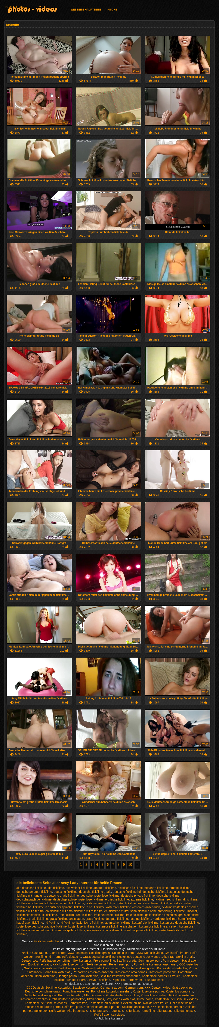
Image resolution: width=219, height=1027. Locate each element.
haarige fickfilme (140, 918)
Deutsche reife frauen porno (42, 1007)
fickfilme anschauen (29, 903)
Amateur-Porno (77, 980)
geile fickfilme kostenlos (161, 915)
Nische (112, 9)
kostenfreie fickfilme (145, 922)
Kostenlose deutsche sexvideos (46, 1003)
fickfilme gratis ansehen (176, 903)
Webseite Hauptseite (86, 9)
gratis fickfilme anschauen (67, 918)
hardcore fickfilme (164, 918)
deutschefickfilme (167, 895)
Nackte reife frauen (156, 1003)
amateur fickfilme (104, 888)
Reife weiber (57, 1010)
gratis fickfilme (38, 918)
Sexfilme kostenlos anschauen (120, 976)
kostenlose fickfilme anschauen (117, 926)
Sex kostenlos (82, 960)
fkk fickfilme (49, 915)
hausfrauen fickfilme (29, 922)
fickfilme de (76, 903)
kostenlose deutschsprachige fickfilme (41, 926)
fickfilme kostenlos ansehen (180, 907)
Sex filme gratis (100, 953)
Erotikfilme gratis (69, 968)
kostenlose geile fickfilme (68, 930)
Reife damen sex (184, 1010)
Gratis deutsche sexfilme (99, 956)
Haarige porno (67, 976)
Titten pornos (95, 999)
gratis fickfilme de (97, 918)
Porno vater (134, 980)
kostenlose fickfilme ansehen (158, 926)
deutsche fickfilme (65, 891)
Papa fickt (118, 980)
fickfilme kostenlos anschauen (140, 907)
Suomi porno (57, 953)
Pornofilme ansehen (154, 995)
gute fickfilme (119, 918)
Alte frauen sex (77, 1010)
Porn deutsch (172, 960)
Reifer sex (40, 1010)
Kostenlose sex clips (34, 999)
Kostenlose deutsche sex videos (139, 956)
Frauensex (116, 1010)
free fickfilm (66, 915)
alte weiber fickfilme (79, 888)
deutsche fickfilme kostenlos (161, 891)
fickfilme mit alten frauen (32, 911)
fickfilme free (94, 903)
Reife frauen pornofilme (55, 960)
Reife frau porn (72, 1007)
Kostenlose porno (123, 953)
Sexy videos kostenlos (120, 999)
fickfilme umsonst (185, 911)
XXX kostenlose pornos (68, 964)
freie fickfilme (135, 915)
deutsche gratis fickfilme (63, 895)
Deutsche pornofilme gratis (43, 991)
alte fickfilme (55, 888)
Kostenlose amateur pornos (102, 1007)
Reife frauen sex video (109, 1014)
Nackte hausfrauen (34, 953)
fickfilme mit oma (61, 911)
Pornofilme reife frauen (156, 1010)
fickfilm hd (178, 899)
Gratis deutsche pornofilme (67, 999)
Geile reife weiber (181, 1003)
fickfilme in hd (83, 907)
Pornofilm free (77, 1003)
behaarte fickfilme (156, 888)
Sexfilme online (96, 964)
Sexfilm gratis (185, 956)
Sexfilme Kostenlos (58, 987)
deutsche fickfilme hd (127, 891)
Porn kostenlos (88, 976)
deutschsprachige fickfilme (34, 899)
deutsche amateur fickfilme (34, 891)
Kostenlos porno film (162, 972)
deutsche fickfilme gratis (95, 891)
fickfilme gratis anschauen (142, 903)
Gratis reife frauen (177, 953)
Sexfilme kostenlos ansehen (101, 968)
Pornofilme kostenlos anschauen (155, 964)
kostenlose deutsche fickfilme (179, 922)
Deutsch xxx (29, 960)
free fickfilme (83, 915)
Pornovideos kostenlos (172, 968)
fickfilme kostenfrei (106, 907)
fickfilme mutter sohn (123, 911)
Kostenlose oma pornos (131, 972)
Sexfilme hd (43, 956)
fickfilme (191, 899)
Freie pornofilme (104, 960)
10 (130, 864)
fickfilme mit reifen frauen (91, 911)
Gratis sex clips (182, 987)
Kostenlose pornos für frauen (161, 976)
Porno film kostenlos (57, 972)
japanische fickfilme (117, 922)
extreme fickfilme (142, 899)
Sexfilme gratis (126, 960)
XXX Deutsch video (150, 953)
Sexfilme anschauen (135, 1007)
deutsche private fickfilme (138, 895)
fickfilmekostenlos (28, 915)
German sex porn (149, 960)
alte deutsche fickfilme (31, 888)
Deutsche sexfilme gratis (138, 968)
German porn (134, 987)
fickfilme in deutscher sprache (53, 907)
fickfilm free (162, 899)
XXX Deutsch (35, 987)
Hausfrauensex (154, 980)
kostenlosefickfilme (171, 930)
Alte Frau (168, 956)
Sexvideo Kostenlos (86, 987)
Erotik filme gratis (39, 964)
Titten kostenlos (45, 976)
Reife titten (132, 1010)
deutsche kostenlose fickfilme (99, 895)
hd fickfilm (51, 922)
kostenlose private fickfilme (139, 930)
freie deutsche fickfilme (109, 915)
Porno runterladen (70, 995)
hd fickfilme (67, 922)
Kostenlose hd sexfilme (104, 1003)
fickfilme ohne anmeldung (155, 911)
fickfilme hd (23, 907)
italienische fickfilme (89, 922)
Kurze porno (145, 999)
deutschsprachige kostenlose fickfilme (78, 899)
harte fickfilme (187, 918)
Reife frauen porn (120, 964)
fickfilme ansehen (56, 903)
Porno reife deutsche (67, 956)
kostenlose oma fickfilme (103, 930)
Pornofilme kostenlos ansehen (93, 972)
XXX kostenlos (77, 953)
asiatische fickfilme (130, 888)
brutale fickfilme (180, 888)
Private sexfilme (99, 980)
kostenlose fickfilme (81, 926)
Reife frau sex (98, 1010)
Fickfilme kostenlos (16, 7)
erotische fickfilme (117, 899)
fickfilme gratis (113, 903)
